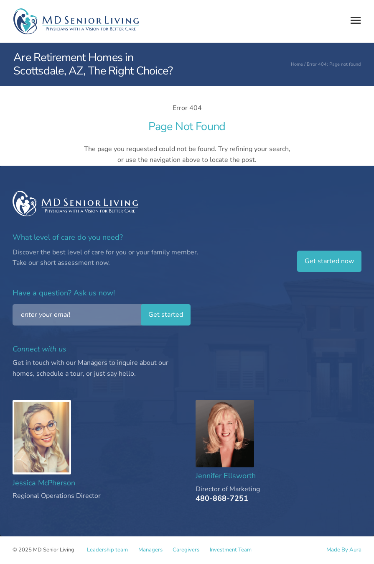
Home (297, 64)
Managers (152, 550)
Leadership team (107, 550)
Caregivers (190, 550)
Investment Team (237, 550)
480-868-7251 (222, 498)
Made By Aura (344, 550)
